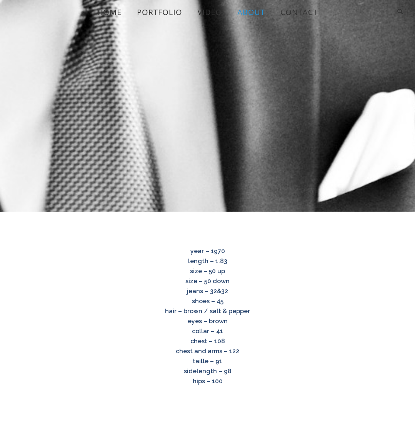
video (209, 12)
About (251, 12)
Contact (299, 12)
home (109, 12)
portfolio (159, 12)
